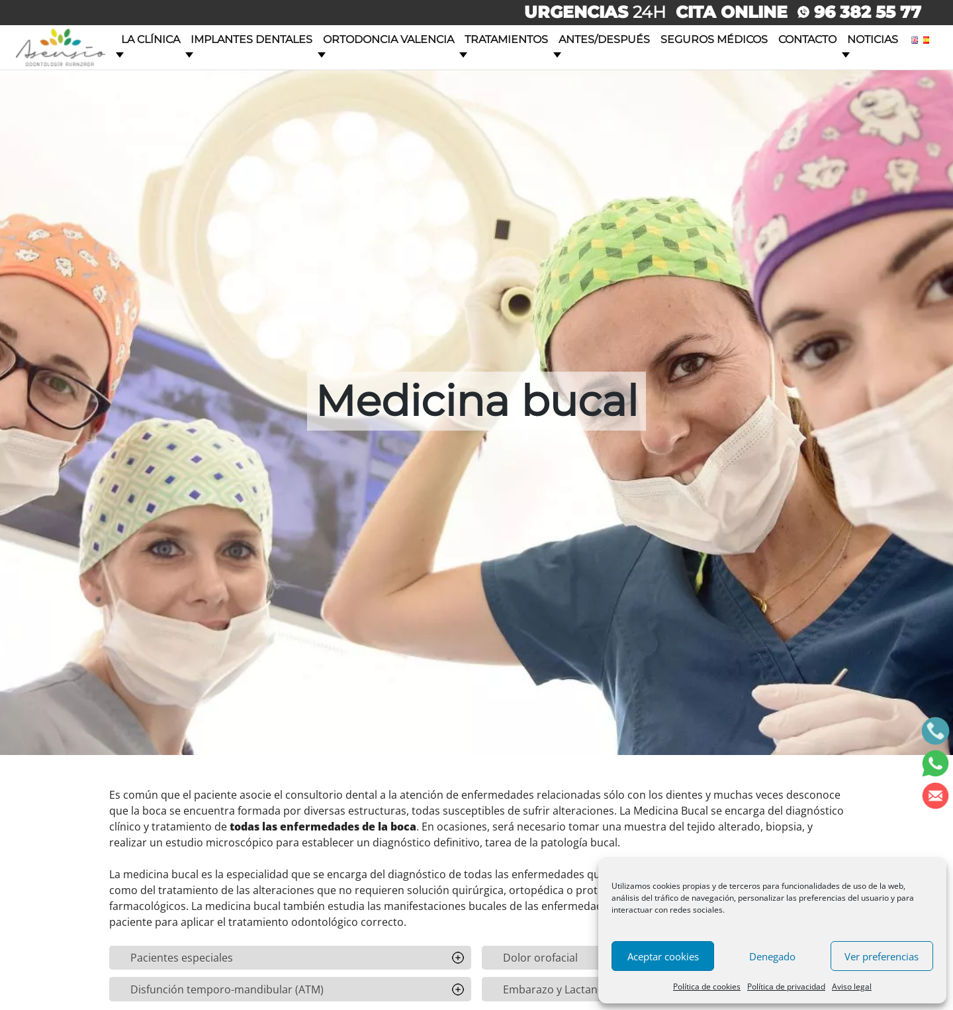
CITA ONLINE (732, 12)
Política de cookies (707, 986)
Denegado (772, 956)
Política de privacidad (786, 986)
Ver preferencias (881, 956)
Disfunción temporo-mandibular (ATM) (227, 989)
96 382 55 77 (859, 12)
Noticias (872, 39)
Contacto (807, 39)
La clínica (150, 39)
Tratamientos (506, 39)
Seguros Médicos (714, 39)
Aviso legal (852, 986)
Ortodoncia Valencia (388, 39)
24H (595, 12)
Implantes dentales (251, 39)
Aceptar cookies (663, 956)
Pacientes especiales (181, 957)
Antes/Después (604, 39)
